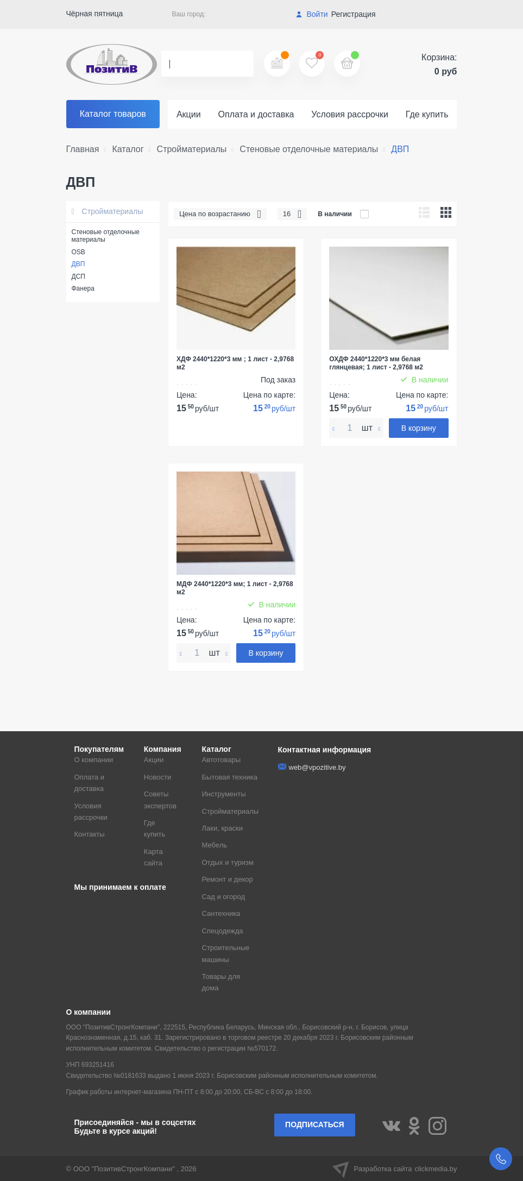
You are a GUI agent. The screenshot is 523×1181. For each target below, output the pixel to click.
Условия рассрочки (349, 114)
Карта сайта (153, 857)
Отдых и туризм (228, 862)
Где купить (427, 114)
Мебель (215, 845)
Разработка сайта (394, 1168)
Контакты (89, 834)
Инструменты (224, 794)
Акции (189, 114)
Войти (312, 14)
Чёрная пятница (94, 13)
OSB (78, 252)
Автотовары (221, 760)
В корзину (418, 428)
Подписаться (314, 1124)
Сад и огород (223, 897)
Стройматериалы (107, 211)
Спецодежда (222, 931)
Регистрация (353, 14)
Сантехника (221, 913)
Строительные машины (226, 953)
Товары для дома (221, 982)
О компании (94, 760)
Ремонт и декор (227, 879)
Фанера (83, 288)
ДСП (78, 276)
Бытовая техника (229, 777)
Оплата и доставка (256, 114)
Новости (157, 777)
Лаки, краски (222, 828)
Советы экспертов (160, 799)
